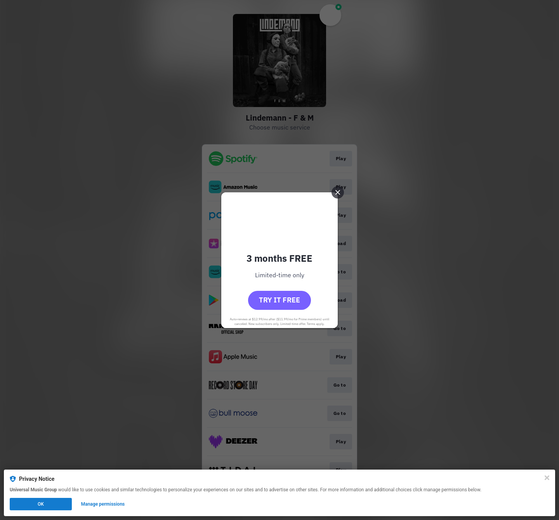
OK (41, 504)
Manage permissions (103, 504)
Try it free (279, 299)
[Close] (547, 478)
